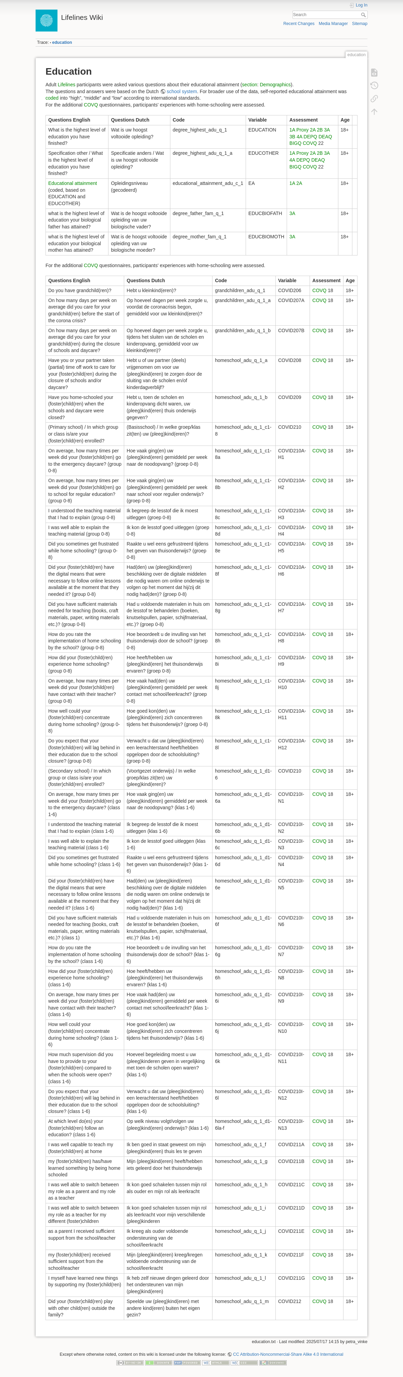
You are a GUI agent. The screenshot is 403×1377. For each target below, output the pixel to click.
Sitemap (359, 23)
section (249, 84)
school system (182, 91)
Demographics (275, 84)
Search (364, 14)
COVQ (91, 105)
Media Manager (333, 23)
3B (292, 136)
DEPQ (310, 136)
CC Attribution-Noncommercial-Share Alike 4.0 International (288, 1354)
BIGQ (295, 143)
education (62, 42)
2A (312, 130)
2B (320, 130)
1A (292, 130)
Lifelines (66, 84)
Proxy (302, 130)
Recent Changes (298, 23)
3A (326, 130)
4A (299, 136)
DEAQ (325, 136)
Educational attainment (72, 183)
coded (52, 98)
